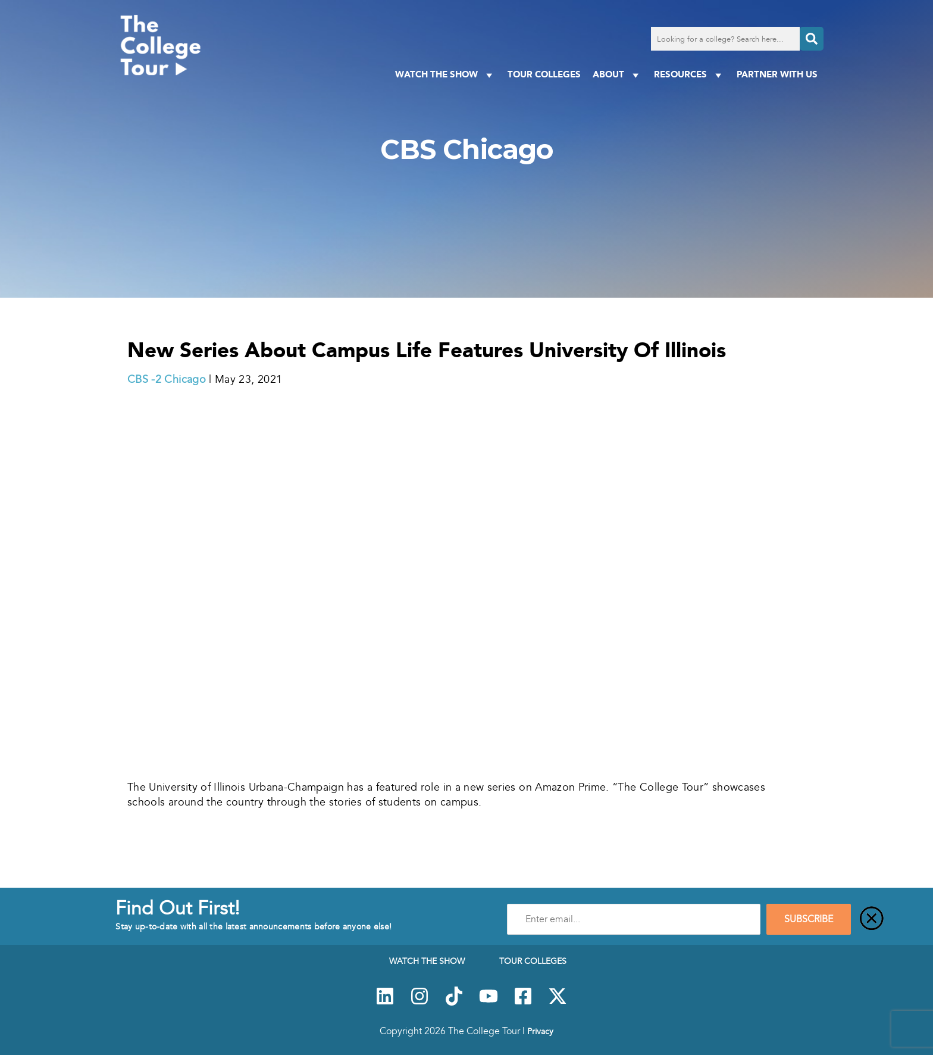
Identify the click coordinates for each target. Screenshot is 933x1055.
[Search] (812, 39)
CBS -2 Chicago (166, 379)
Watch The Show (445, 74)
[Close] (872, 919)
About (617, 74)
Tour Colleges (544, 74)
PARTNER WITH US (777, 74)
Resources (689, 74)
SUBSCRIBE (808, 919)
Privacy (540, 1031)
